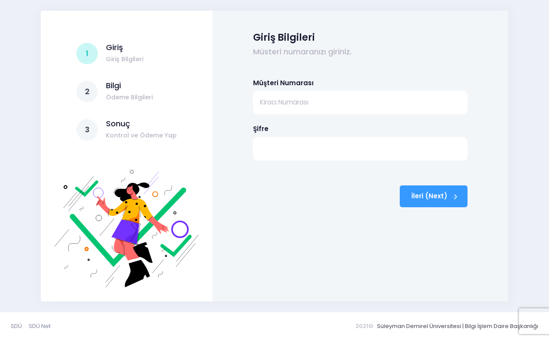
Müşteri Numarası (283, 82)
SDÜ (16, 326)
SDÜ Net (40, 326)
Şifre (260, 128)
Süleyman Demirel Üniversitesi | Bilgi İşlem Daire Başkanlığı (457, 326)
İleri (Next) (435, 195)
